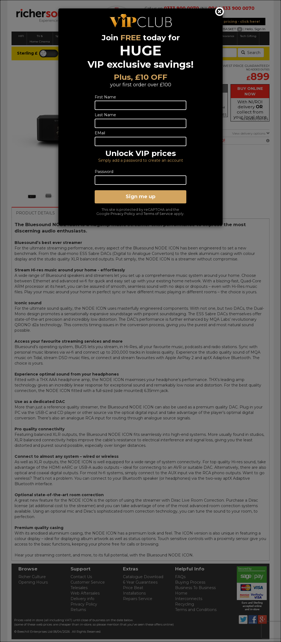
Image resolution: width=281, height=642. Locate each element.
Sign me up (140, 197)
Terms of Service (158, 214)
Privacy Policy (123, 214)
